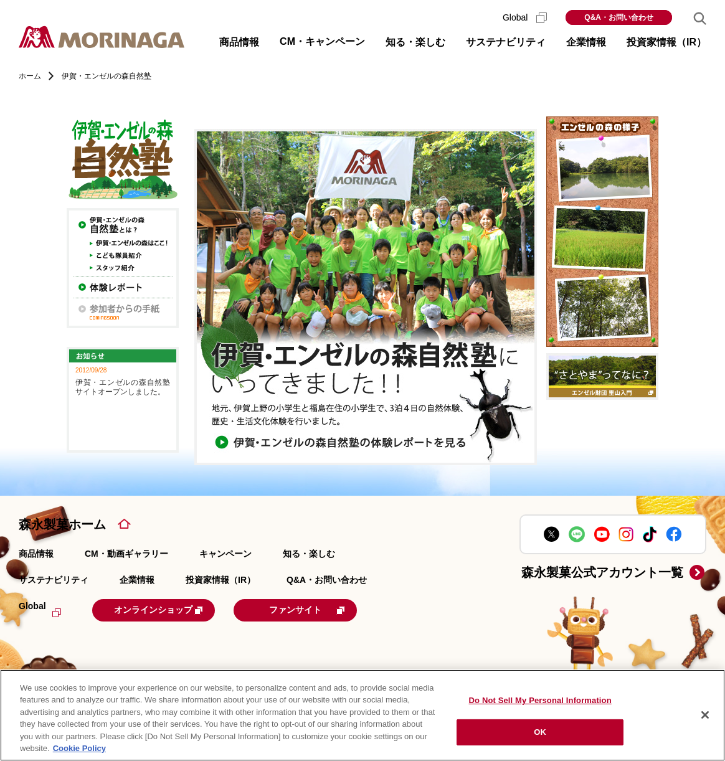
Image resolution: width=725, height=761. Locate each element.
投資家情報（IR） (220, 580)
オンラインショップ (169, 609)
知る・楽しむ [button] (415, 42)
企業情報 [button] (586, 42)
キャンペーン (225, 554)
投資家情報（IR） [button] (666, 42)
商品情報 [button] (239, 42)
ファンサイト (331, 609)
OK (540, 732)
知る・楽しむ (309, 554)
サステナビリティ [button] (506, 42)
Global (525, 17)
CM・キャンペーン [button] (322, 41)
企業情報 (137, 580)
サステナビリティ (53, 580)
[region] (362, 715)
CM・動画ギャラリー (126, 554)
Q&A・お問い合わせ (618, 17)
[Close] (705, 715)
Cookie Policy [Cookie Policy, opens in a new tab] (79, 748)
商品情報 (36, 554)
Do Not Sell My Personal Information (540, 700)
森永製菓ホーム (62, 524)
